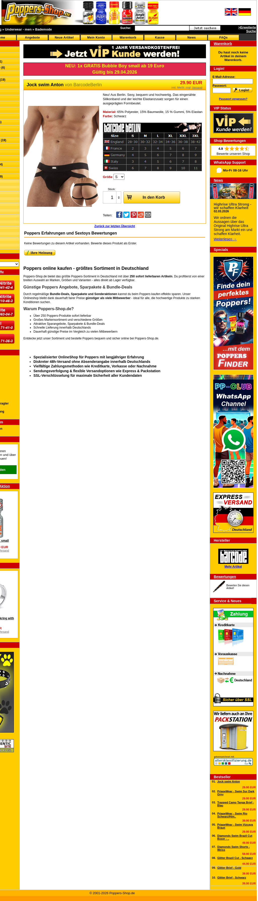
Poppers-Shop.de (146, 338)
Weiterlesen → (225, 239)
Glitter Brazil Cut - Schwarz (235, 857)
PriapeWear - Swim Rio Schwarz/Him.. (232, 815)
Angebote (32, 37)
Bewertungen (225, 577)
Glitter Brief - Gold (229, 867)
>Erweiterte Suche (247, 29)
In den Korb (144, 197)
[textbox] (162, 28)
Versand (197, 87)
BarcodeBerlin (87, 84)
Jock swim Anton (228, 781)
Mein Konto (96, 37)
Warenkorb (127, 37)
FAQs (223, 37)
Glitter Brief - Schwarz (231, 877)
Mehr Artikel (233, 566)
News (191, 37)
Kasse (160, 37)
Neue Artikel (64, 37)
